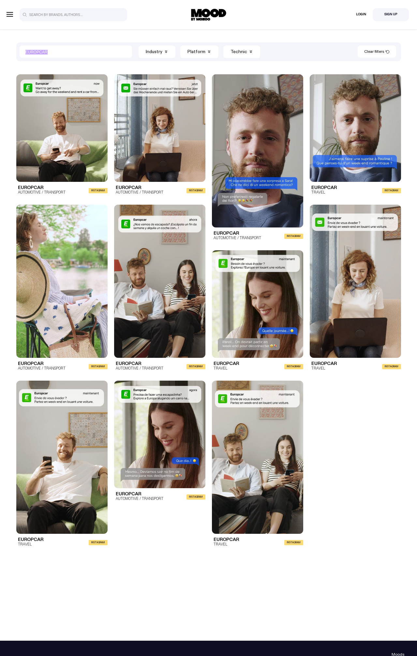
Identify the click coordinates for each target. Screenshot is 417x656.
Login (361, 14)
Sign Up (390, 14)
